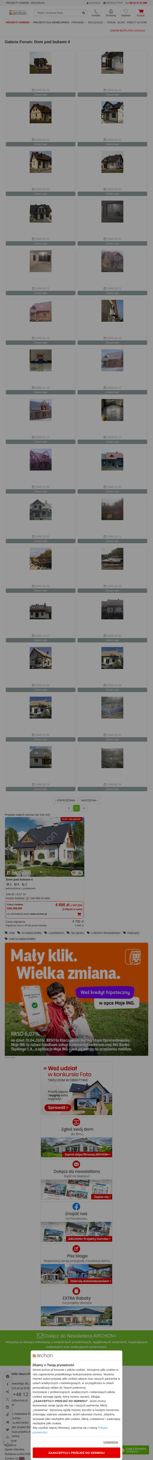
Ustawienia (110, 1442)
